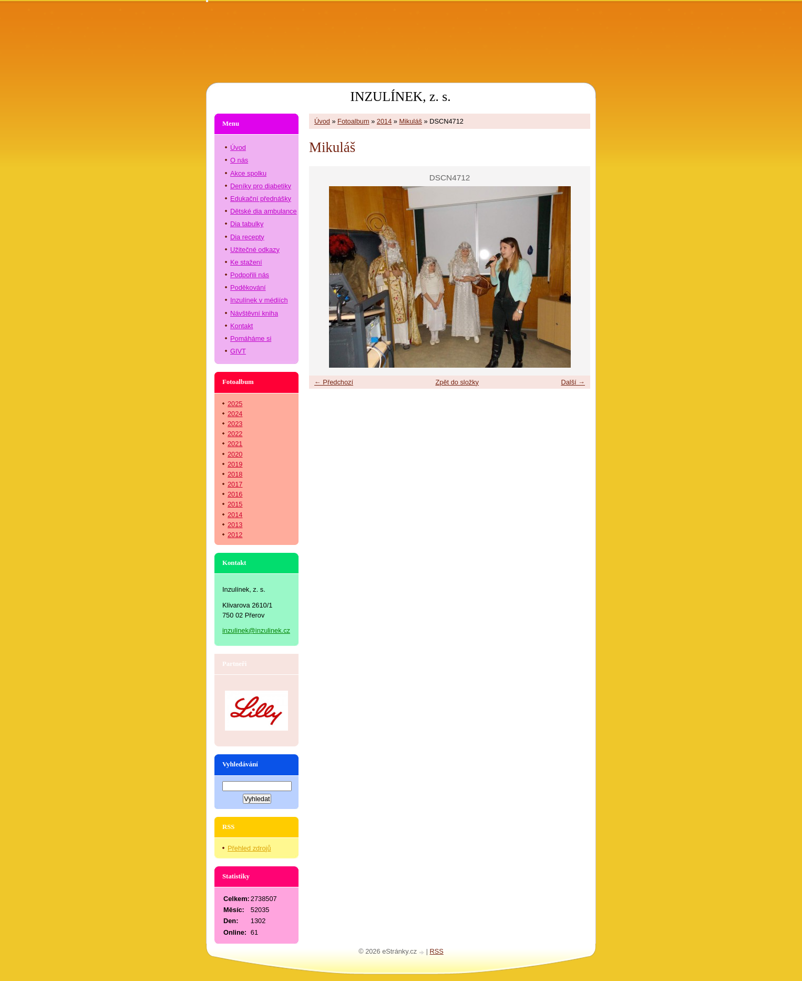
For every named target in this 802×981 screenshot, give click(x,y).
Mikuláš (410, 121)
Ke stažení (246, 262)
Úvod (322, 121)
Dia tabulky (246, 224)
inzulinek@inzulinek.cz (256, 630)
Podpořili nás (249, 275)
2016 (235, 494)
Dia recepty (247, 237)
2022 (235, 434)
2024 (235, 414)
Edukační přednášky (260, 199)
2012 (235, 535)
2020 (235, 454)
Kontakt (241, 326)
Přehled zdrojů (249, 848)
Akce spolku (248, 173)
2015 (235, 504)
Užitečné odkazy (255, 250)
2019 (235, 464)
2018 (235, 474)
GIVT (238, 351)
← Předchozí (333, 382)
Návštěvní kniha (254, 313)
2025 (235, 404)
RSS (437, 951)
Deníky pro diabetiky (260, 186)
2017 (235, 484)
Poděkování (248, 287)
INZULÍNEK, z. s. (400, 96)
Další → (573, 382)
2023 (235, 424)
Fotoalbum (353, 121)
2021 (235, 444)
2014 (384, 121)
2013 (235, 525)
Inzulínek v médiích (259, 300)
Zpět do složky (457, 382)
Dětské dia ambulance (263, 211)
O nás (239, 160)
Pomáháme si (250, 338)
